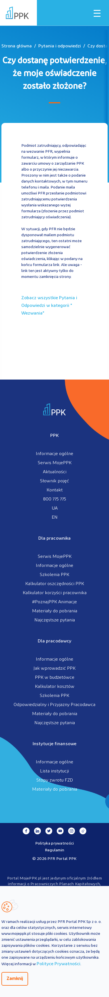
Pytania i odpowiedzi (59, 46)
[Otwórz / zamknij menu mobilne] (97, 13)
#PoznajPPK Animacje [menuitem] (54, 602)
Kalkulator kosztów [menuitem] (54, 686)
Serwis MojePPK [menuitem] (55, 463)
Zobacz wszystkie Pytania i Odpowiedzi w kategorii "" (49, 306)
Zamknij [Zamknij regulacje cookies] (15, 979)
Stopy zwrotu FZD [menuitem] (54, 780)
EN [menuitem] (55, 517)
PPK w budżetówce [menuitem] (54, 677)
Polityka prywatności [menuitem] (54, 843)
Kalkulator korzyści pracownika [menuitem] (55, 593)
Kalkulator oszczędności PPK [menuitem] (54, 584)
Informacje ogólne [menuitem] (54, 454)
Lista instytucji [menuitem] (54, 771)
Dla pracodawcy (54, 641)
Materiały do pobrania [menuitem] (54, 611)
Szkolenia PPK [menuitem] (54, 575)
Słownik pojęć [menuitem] (54, 481)
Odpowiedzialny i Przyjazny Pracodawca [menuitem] (54, 705)
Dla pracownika (54, 538)
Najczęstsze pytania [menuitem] (54, 620)
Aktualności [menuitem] (54, 472)
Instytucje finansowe (54, 744)
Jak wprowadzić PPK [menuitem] (54, 668)
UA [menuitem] (55, 508)
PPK (54, 435)
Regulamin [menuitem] (54, 850)
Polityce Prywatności (58, 964)
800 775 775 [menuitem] (54, 499)
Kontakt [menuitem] (55, 490)
